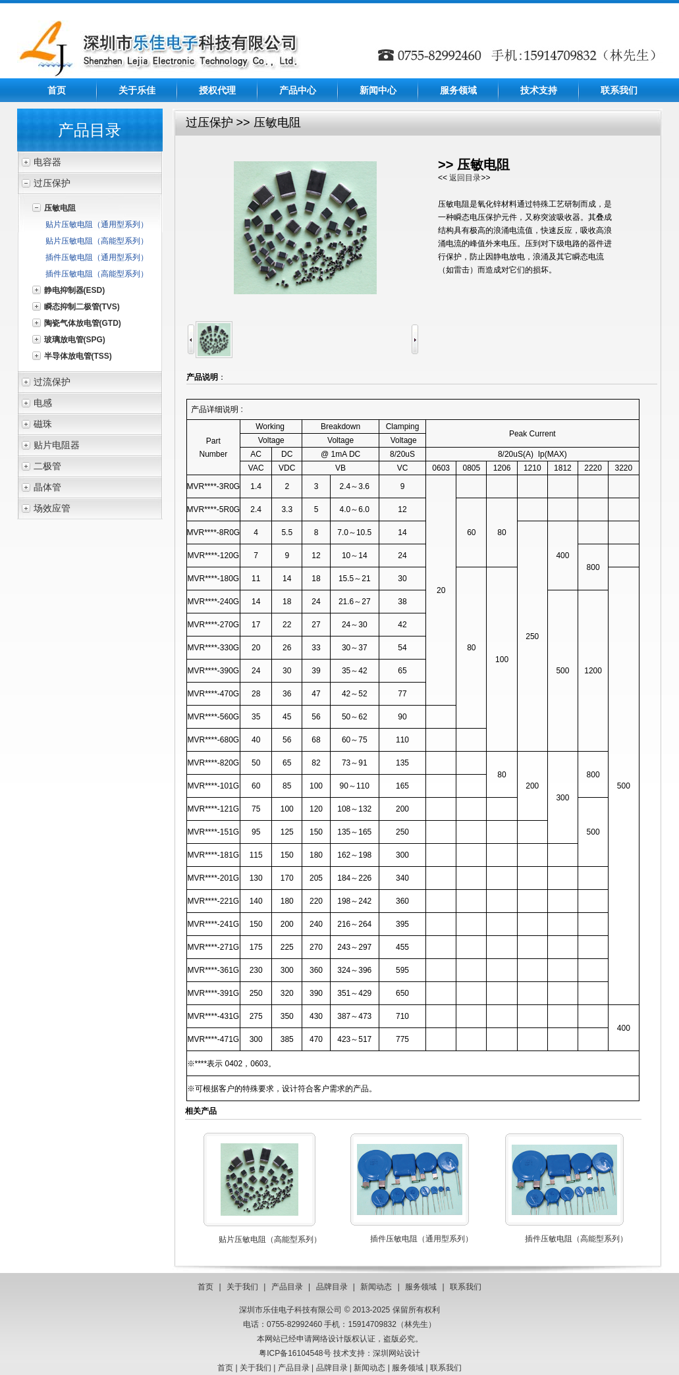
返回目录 (465, 177)
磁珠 (43, 424)
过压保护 (52, 183)
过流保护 (52, 381)
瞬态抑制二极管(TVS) (82, 306)
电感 (43, 403)
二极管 (47, 466)
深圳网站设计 (396, 1353)
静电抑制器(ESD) (74, 290)
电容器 (47, 162)
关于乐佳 (137, 90)
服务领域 (458, 90)
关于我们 (242, 1286)
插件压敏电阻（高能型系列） (96, 273)
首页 (56, 90)
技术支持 (538, 90)
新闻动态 (376, 1286)
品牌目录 (332, 1286)
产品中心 (297, 90)
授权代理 (217, 90)
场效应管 (52, 508)
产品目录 (287, 1286)
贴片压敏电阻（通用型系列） (96, 224)
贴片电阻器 (57, 445)
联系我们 (619, 90)
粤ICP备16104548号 (295, 1353)
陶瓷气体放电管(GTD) (82, 323)
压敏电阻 (60, 208)
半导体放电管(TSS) (78, 356)
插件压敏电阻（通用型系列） (96, 257)
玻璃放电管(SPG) (74, 339)
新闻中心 (378, 90)
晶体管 (47, 487)
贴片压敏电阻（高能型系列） (96, 241)
